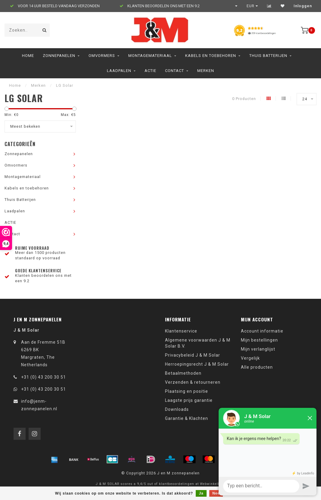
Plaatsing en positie (186, 391)
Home (28, 55)
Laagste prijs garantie (189, 400)
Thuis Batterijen (268, 55)
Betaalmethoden (183, 373)
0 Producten (244, 98)
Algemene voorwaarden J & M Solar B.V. (197, 343)
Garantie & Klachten (186, 418)
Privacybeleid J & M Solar (192, 355)
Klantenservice (181, 331)
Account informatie (262, 331)
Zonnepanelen (59, 55)
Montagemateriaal (150, 55)
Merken (205, 70)
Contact (174, 70)
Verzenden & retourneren (192, 382)
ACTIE (150, 70)
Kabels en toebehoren (210, 55)
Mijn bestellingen (259, 340)
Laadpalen (119, 70)
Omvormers (102, 55)
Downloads (177, 409)
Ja (201, 493)
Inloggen (303, 6)
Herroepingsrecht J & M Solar (197, 364)
